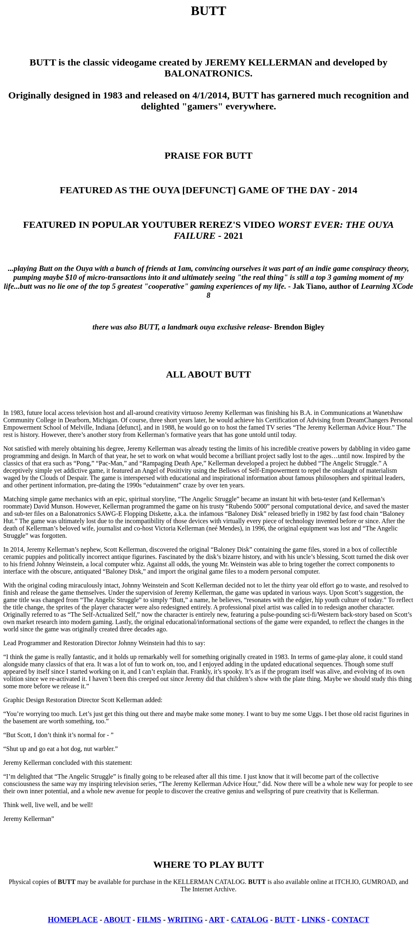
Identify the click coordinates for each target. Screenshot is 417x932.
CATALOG (249, 919)
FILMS (149, 919)
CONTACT (350, 919)
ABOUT (117, 919)
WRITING (185, 919)
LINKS (313, 919)
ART (217, 919)
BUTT (284, 919)
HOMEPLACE (73, 919)
